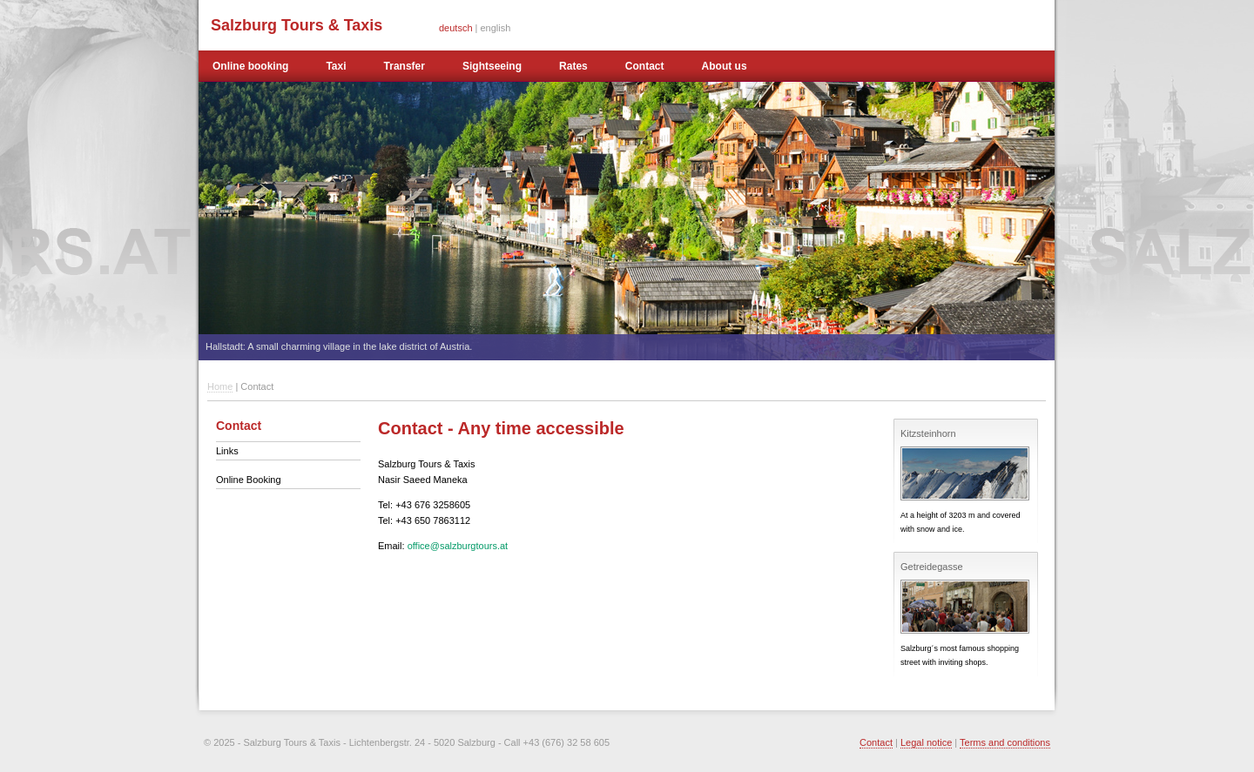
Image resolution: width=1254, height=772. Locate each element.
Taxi (336, 66)
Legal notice (926, 742)
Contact (644, 66)
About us (724, 66)
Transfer (404, 66)
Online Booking (248, 479)
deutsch (456, 28)
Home (220, 386)
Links (227, 451)
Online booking (250, 66)
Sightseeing (492, 66)
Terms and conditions (1005, 742)
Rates (573, 66)
